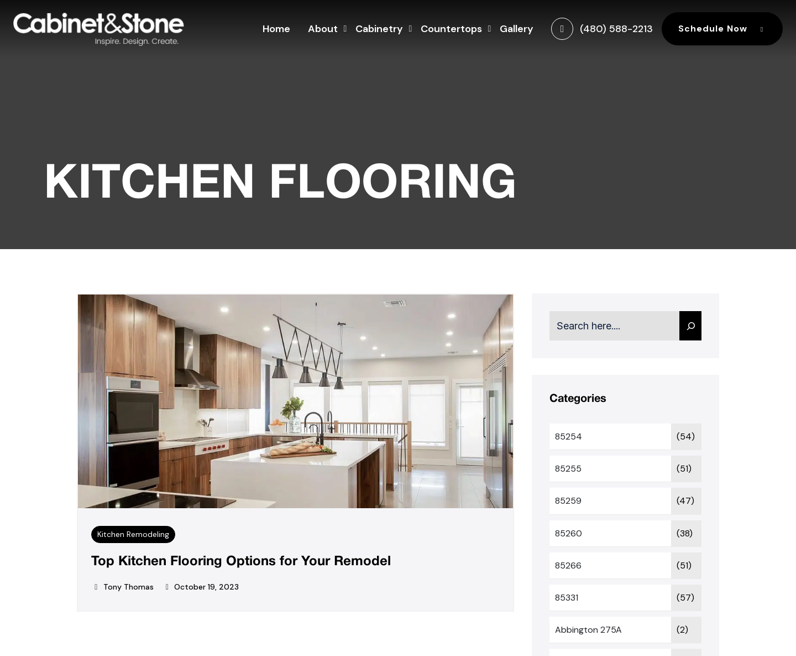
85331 (566, 597)
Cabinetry (379, 27)
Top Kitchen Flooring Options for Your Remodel (241, 562)
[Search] (690, 325)
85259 (568, 501)
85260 (568, 533)
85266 (568, 565)
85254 (568, 436)
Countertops (451, 27)
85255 (568, 468)
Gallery (516, 28)
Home (276, 28)
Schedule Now (722, 28)
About (323, 27)
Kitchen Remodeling (133, 534)
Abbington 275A (588, 630)
